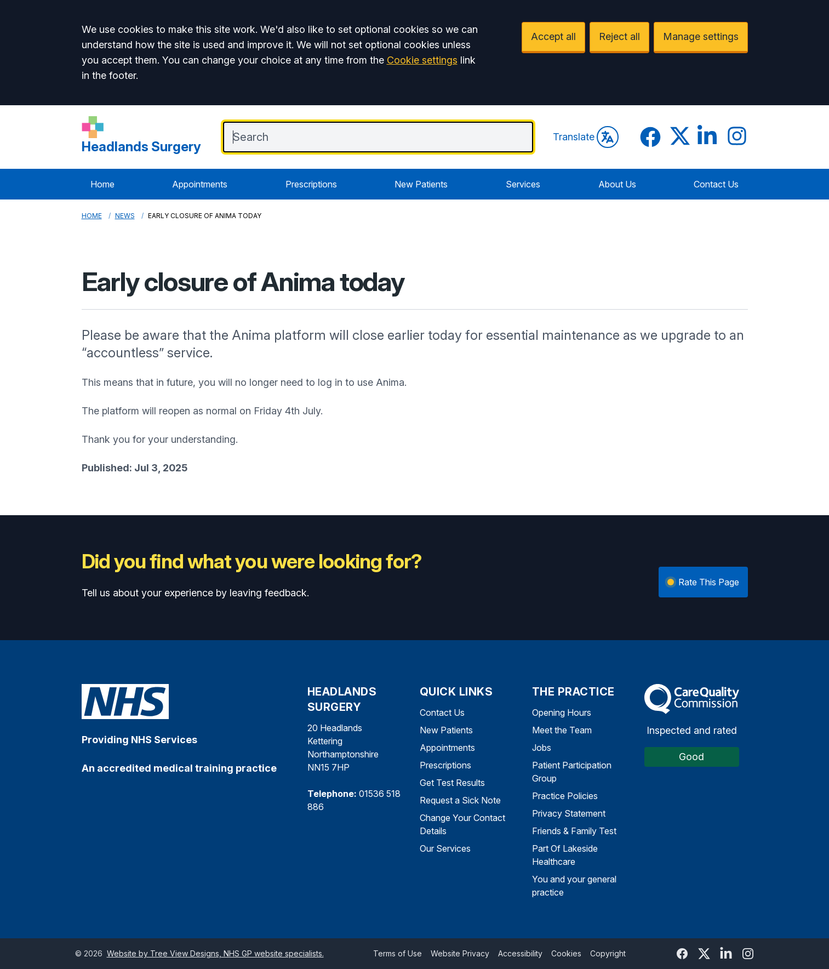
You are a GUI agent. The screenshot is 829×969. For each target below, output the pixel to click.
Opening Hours (561, 712)
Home (102, 184)
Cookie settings (422, 60)
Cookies (566, 953)
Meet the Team (562, 730)
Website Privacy (460, 953)
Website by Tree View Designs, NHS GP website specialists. (215, 953)
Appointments (199, 184)
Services (523, 184)
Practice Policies (565, 795)
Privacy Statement (568, 813)
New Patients (421, 184)
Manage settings (701, 36)
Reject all (619, 36)
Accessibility (520, 953)
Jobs (541, 747)
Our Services (445, 848)
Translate (586, 137)
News (125, 216)
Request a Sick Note (460, 800)
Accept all (553, 36)
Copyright (608, 953)
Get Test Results (452, 782)
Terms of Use (397, 953)
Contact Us (716, 184)
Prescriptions (311, 184)
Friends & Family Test (574, 830)
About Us (617, 184)
